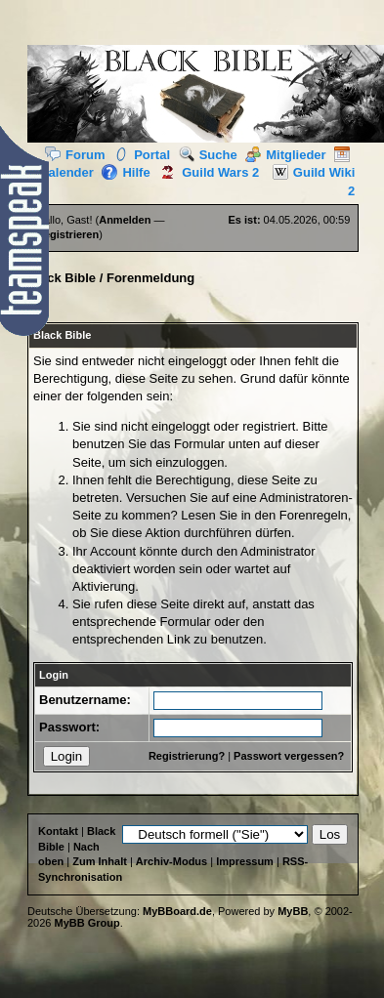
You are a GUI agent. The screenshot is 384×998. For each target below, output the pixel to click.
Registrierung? (187, 756)
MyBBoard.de (177, 911)
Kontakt (58, 831)
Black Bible (61, 277)
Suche (208, 154)
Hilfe (125, 172)
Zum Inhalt (99, 861)
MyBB (292, 911)
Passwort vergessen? (289, 756)
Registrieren (67, 234)
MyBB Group (87, 923)
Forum (75, 154)
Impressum (245, 861)
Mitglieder (285, 154)
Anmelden (124, 220)
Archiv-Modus (171, 861)
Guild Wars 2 (206, 172)
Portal (141, 154)
